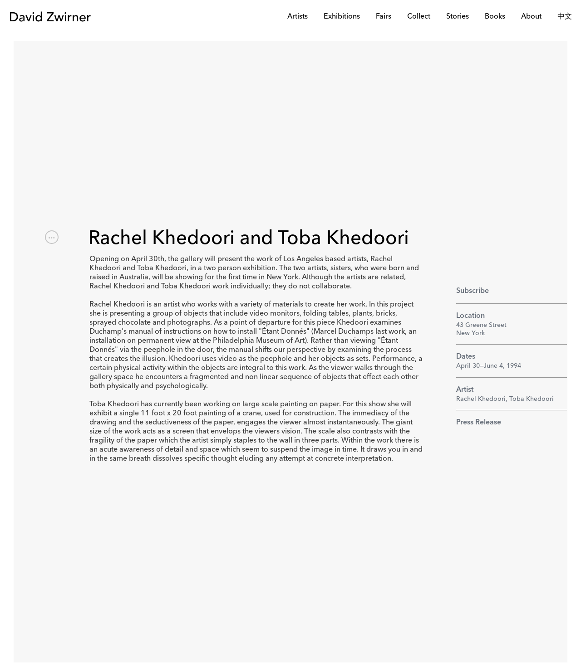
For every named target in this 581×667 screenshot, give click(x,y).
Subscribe (472, 291)
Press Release (478, 422)
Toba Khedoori (531, 399)
